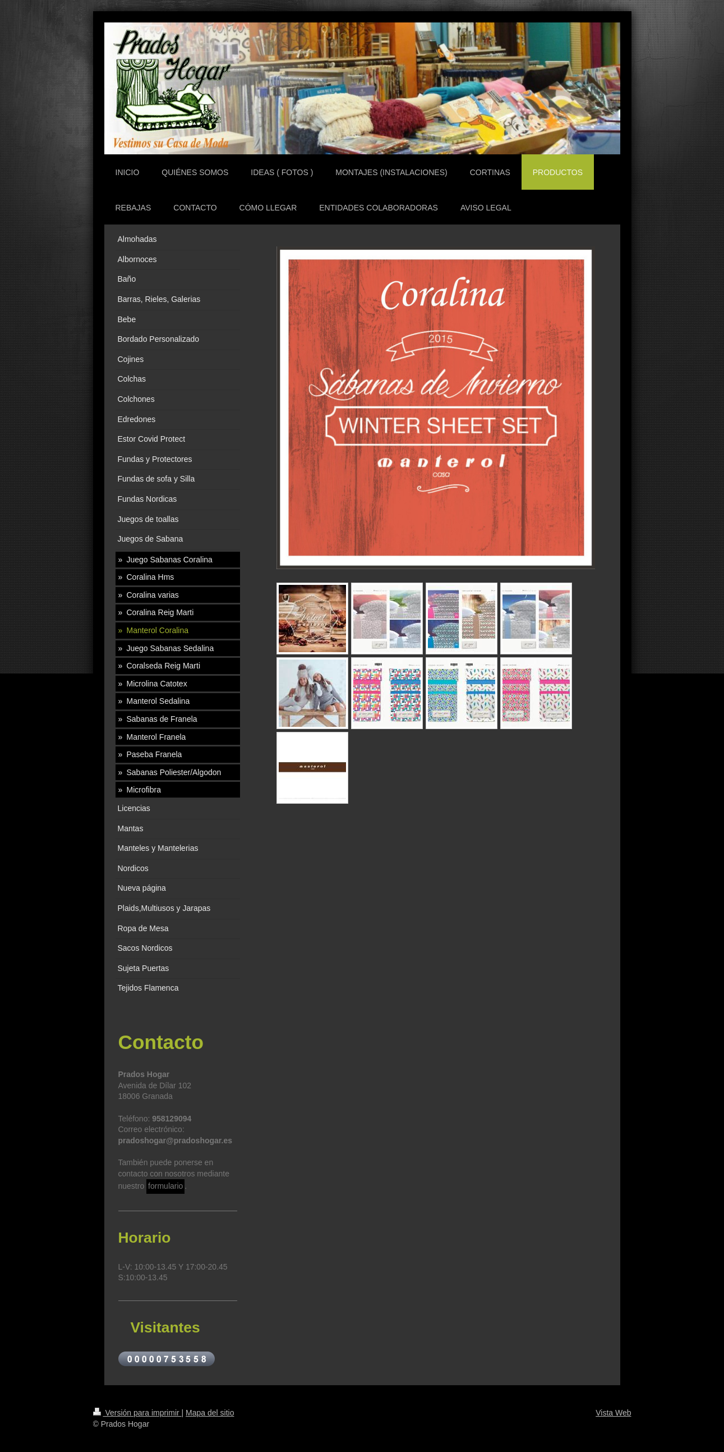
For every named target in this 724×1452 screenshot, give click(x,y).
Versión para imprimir (137, 1412)
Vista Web (613, 1412)
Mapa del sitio (210, 1412)
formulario (165, 1185)
